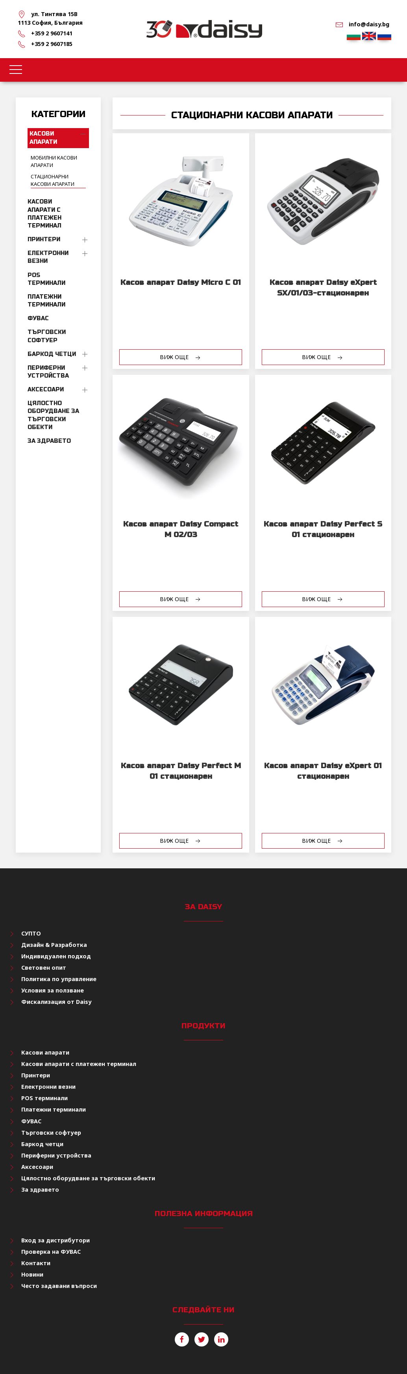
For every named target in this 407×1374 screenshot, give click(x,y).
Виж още (181, 357)
